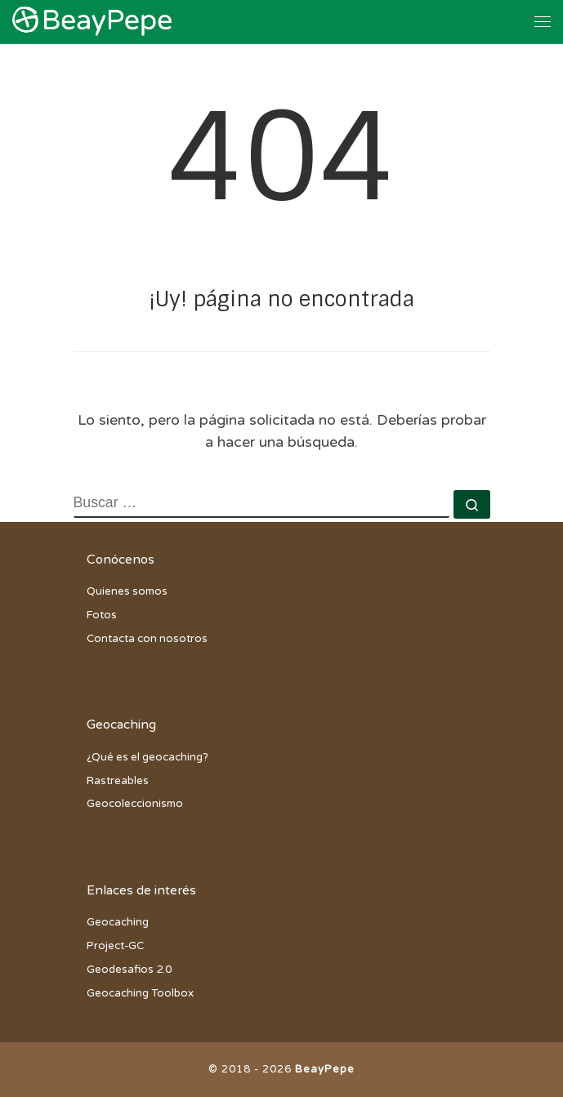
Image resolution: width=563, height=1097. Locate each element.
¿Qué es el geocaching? (147, 757)
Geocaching (118, 922)
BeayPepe (325, 1069)
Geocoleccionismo (135, 803)
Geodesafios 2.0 (129, 969)
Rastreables (118, 780)
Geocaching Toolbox (140, 993)
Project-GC (115, 945)
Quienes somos (127, 591)
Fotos (102, 615)
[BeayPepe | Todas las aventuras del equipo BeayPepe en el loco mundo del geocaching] (92, 20)
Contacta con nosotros (147, 638)
